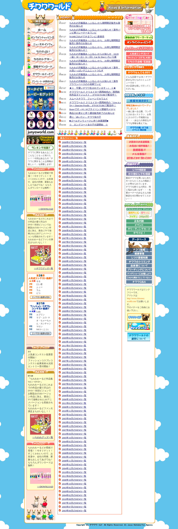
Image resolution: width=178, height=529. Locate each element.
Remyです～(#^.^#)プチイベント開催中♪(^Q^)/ (92, 109)
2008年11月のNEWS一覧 (74, 460)
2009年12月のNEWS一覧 (74, 426)
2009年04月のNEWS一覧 (74, 491)
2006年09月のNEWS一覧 (74, 249)
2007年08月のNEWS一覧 (74, 295)
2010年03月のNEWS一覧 (74, 276)
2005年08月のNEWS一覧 (74, 449)
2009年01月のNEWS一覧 (74, 176)
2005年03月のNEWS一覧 (74, 153)
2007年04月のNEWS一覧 (74, 414)
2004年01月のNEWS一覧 (74, 380)
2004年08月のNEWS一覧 (74, 265)
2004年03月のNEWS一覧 (74, 157)
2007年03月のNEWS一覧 (74, 372)
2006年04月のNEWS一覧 (74, 322)
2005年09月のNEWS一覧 (74, 196)
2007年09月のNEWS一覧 (74, 257)
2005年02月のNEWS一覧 (74, 464)
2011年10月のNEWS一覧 (74, 349)
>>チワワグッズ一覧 (43, 268)
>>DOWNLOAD (45, 209)
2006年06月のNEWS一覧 (74, 230)
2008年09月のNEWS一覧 (74, 453)
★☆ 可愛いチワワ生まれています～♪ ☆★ (92, 88)
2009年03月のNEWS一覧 (74, 391)
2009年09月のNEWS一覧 (74, 184)
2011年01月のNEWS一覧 (74, 403)
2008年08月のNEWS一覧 (74, 211)
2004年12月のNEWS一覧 (74, 468)
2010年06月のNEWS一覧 (74, 188)
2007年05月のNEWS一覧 (74, 384)
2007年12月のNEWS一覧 (74, 361)
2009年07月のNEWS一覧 (74, 311)
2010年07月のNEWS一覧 (74, 357)
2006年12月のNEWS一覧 (74, 269)
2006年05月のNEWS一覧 (74, 173)
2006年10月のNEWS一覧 (74, 399)
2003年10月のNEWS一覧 (74, 341)
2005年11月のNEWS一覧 (74, 292)
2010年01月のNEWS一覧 (74, 472)
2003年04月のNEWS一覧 (74, 207)
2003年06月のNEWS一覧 (74, 487)
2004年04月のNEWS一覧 (74, 445)
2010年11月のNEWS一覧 (74, 411)
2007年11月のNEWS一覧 (74, 238)
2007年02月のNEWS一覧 (74, 219)
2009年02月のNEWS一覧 (74, 338)
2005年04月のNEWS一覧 (74, 418)
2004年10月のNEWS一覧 (74, 161)
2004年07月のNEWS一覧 (74, 150)
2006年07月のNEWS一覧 (74, 364)
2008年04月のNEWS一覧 (74, 223)
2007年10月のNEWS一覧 (74, 503)
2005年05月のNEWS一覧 (74, 299)
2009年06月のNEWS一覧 (74, 272)
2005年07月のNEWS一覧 (74, 506)
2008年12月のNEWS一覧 (74, 146)
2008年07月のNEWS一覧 (74, 142)
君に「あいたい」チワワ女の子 (85, 117)
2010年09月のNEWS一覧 (74, 434)
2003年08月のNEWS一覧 (74, 303)
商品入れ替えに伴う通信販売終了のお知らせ (92, 113)
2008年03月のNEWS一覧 (74, 376)
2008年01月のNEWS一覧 (74, 315)
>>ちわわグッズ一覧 (43, 437)
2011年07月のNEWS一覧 (74, 345)
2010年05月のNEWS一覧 (74, 288)
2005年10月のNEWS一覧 (74, 437)
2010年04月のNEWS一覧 (74, 203)
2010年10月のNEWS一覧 (74, 483)
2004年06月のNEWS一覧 (74, 180)
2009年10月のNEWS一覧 (74, 261)
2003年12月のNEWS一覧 (74, 457)
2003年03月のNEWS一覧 (74, 422)
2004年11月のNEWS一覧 (74, 253)
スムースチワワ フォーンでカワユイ (88, 98)
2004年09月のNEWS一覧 (74, 334)
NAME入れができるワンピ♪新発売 (86, 36)
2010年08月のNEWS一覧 (74, 499)
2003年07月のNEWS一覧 (74, 246)
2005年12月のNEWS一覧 (74, 326)
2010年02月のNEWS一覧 (74, 169)
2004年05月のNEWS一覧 (74, 441)
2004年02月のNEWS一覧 (74, 495)
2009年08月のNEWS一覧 (74, 284)
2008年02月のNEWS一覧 (74, 330)
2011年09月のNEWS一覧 (74, 476)
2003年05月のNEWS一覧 (74, 199)
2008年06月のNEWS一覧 (74, 368)
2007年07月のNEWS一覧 (74, 242)
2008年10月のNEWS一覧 (74, 480)
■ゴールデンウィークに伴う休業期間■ (88, 120)
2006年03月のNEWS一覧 (74, 318)
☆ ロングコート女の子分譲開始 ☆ (88, 124)
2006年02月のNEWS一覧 (74, 307)
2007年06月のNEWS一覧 (74, 430)
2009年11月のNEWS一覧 (74, 280)
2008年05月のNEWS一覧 (74, 165)
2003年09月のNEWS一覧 (74, 510)
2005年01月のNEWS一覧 (74, 215)
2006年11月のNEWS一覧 (74, 407)
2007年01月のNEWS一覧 (74, 353)
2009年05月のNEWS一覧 (74, 192)
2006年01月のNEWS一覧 (74, 234)
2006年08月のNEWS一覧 (74, 395)
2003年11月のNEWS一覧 (74, 226)
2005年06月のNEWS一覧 (74, 388)
